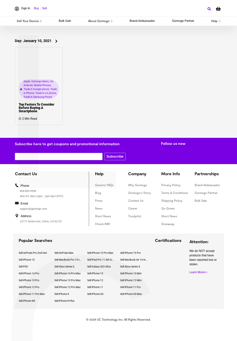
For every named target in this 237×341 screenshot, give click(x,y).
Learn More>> (198, 272)
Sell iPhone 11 (95, 287)
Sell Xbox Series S (64, 266)
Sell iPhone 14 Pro (29, 273)
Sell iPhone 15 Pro (130, 252)
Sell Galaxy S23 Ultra (99, 266)
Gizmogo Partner (183, 21)
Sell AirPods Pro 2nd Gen (33, 252)
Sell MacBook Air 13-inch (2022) (134, 259)
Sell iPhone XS (95, 293)
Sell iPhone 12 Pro (29, 287)
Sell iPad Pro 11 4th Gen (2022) (101, 259)
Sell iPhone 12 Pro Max (67, 287)
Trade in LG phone (45, 93)
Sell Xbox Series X (130, 266)
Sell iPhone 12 (95, 280)
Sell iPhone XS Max (131, 293)
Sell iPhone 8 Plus (64, 300)
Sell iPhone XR (27, 300)
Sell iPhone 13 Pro (29, 280)
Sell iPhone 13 (95, 273)
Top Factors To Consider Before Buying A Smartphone (36, 107)
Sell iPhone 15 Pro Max (100, 252)
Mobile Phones (42, 85)
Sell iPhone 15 (27, 259)
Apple (27, 81)
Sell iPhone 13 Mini (130, 273)
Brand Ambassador (142, 21)
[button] (209, 9)
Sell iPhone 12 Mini (130, 280)
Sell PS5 (23, 266)
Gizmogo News (40, 81)
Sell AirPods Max (64, 252)
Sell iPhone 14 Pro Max (67, 273)
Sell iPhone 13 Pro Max (67, 280)
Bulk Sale (65, 21)
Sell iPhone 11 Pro (130, 287)
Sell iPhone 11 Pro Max (32, 293)
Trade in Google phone (36, 89)
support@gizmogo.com (33, 208)
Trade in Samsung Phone (38, 96)
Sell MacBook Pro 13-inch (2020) (68, 259)
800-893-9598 (28, 190)
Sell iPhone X (61, 293)
